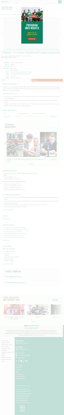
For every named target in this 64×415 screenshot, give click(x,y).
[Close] (41, 8)
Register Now (32, 39)
